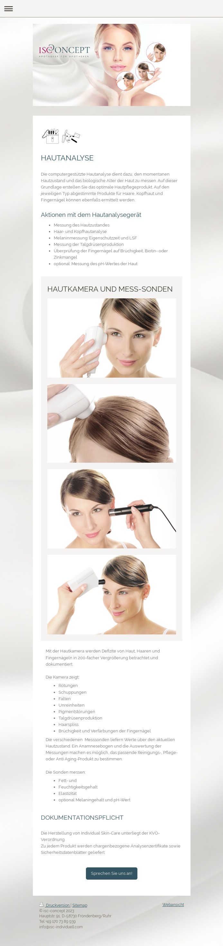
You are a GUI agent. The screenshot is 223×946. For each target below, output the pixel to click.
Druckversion (54, 905)
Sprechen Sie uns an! (111, 873)
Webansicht (173, 905)
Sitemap (79, 905)
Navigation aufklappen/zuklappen (111, 8)
